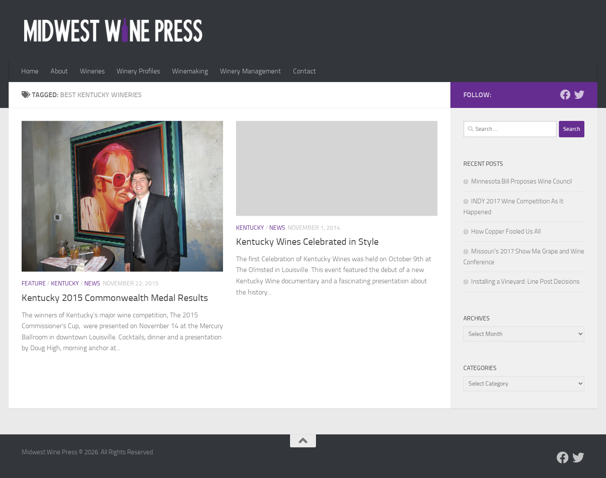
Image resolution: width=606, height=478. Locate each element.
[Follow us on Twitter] (579, 94)
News (92, 283)
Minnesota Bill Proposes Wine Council (521, 181)
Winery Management (250, 71)
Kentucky (65, 283)
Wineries (92, 71)
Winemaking (190, 71)
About (59, 71)
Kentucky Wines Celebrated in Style (307, 241)
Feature (34, 283)
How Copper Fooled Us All (506, 231)
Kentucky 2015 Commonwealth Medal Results (115, 298)
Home (29, 71)
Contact (304, 71)
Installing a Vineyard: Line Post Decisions (525, 281)
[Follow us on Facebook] (565, 94)
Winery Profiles (138, 71)
